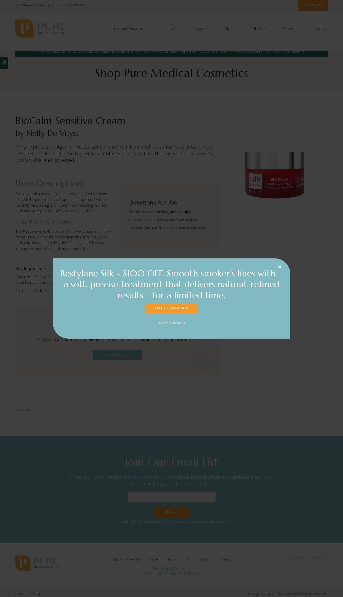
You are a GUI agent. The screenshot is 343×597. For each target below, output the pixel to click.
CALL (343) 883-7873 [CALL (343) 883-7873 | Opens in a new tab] (171, 309)
